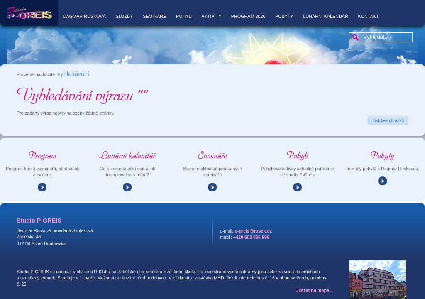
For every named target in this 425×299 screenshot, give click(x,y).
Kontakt (368, 16)
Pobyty (284, 16)
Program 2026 (248, 16)
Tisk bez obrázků (388, 95)
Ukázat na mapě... (314, 265)
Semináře (154, 16)
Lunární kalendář (325, 16)
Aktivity (211, 16)
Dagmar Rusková (84, 16)
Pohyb (184, 16)
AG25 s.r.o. (377, 291)
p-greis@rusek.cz (253, 205)
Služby (124, 16)
